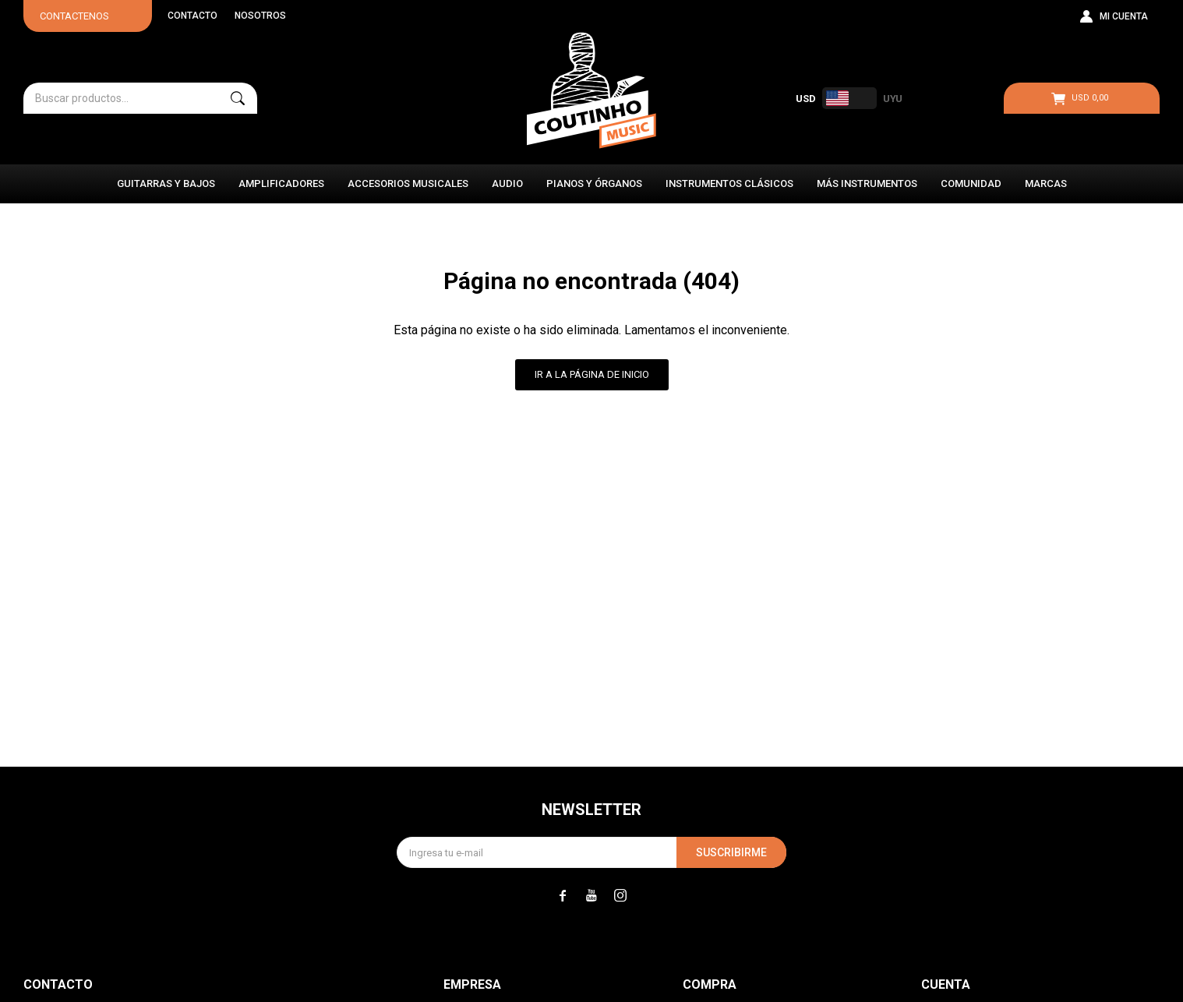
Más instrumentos (867, 183)
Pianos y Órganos (594, 183)
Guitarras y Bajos (166, 183)
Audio (507, 183)
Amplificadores (281, 183)
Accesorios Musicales (408, 183)
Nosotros (260, 15)
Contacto (192, 15)
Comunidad (971, 183)
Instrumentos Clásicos (729, 183)
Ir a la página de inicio (592, 374)
